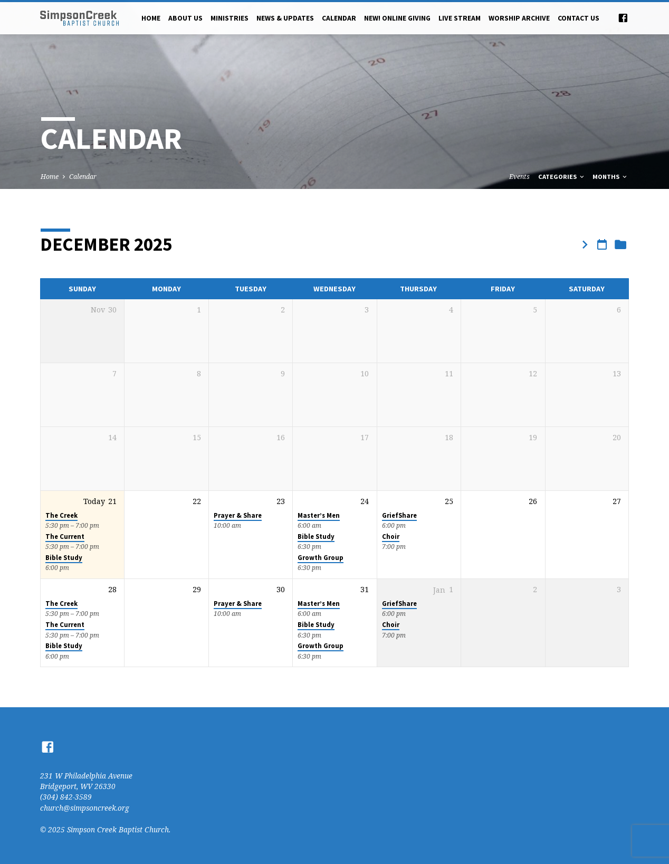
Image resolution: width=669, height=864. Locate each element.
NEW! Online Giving (397, 18)
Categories (562, 177)
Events (519, 176)
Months (610, 177)
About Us (185, 18)
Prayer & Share (238, 515)
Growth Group (320, 557)
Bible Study (63, 557)
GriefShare (399, 515)
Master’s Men (319, 515)
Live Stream (459, 18)
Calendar (339, 18)
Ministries (230, 18)
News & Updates (285, 18)
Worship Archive (519, 18)
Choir (390, 536)
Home (150, 18)
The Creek (61, 515)
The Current (64, 536)
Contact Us (578, 18)
